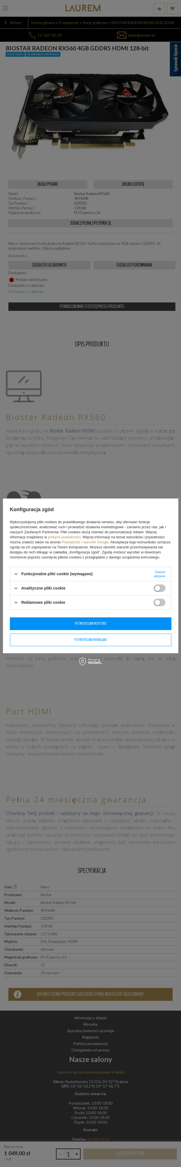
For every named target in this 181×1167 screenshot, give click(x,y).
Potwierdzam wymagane (90, 639)
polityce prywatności (64, 537)
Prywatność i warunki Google (85, 542)
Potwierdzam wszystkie (91, 623)
